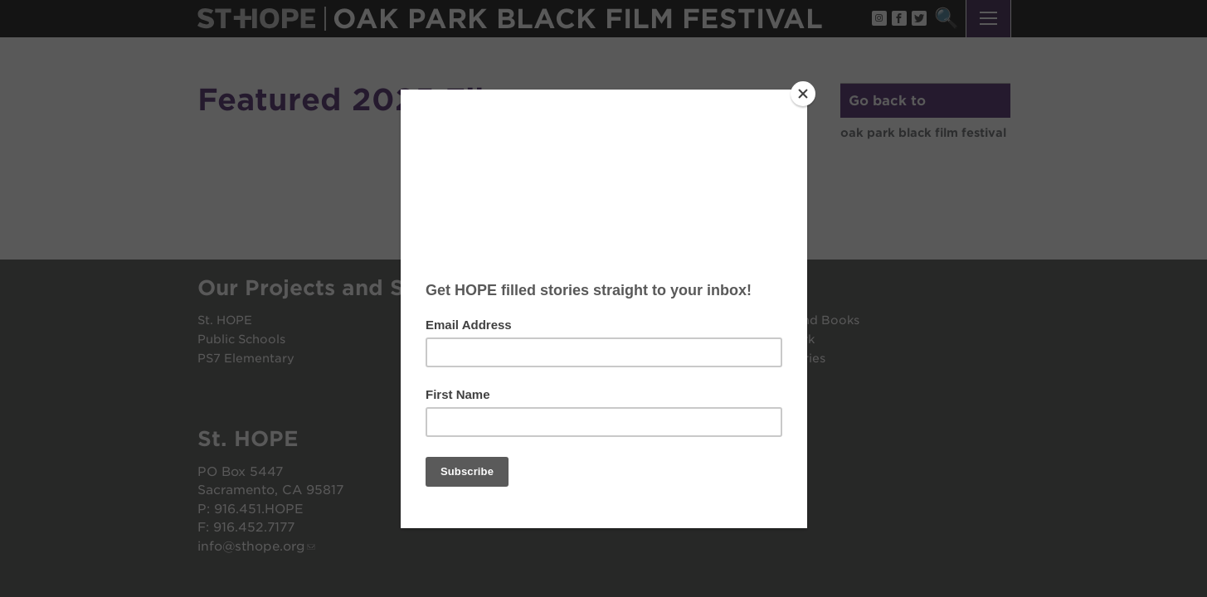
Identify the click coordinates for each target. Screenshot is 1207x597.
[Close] (803, 93)
